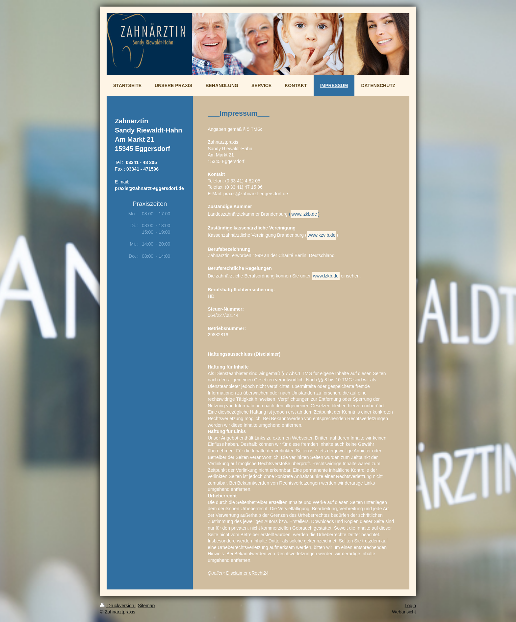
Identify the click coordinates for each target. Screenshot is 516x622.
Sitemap (146, 605)
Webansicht (404, 611)
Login (410, 605)
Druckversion (117, 605)
